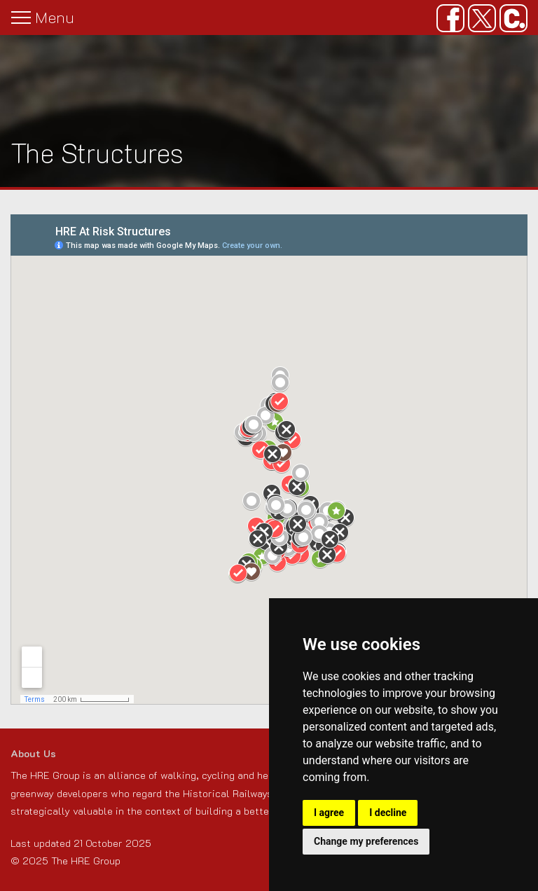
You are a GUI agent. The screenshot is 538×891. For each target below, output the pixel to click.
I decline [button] (387, 812)
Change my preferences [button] (366, 841)
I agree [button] (329, 812)
